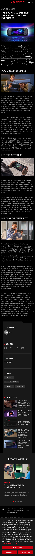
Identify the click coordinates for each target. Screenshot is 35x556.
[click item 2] (17, 501)
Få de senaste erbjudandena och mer (12, 517)
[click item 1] (15, 501)
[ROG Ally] (21, 509)
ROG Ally (20, 46)
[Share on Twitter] (11, 348)
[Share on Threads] (22, 348)
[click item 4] (20, 501)
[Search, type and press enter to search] (29, 2)
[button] (2, 2)
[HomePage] (2, 509)
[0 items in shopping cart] (32, 2)
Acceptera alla (26, 552)
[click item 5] (21, 501)
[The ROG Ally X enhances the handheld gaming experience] (19, 511)
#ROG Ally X (20, 386)
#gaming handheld (12, 382)
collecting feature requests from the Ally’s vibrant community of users (16, 58)
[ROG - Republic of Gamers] (17, 2)
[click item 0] (14, 501)
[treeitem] (17, 480)
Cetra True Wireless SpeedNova (22, 260)
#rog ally (9, 386)
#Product (9, 377)
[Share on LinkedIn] (16, 348)
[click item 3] (18, 501)
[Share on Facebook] (5, 348)
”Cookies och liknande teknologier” (10, 543)
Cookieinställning (17, 547)
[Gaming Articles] (11, 509)
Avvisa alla (9, 552)
